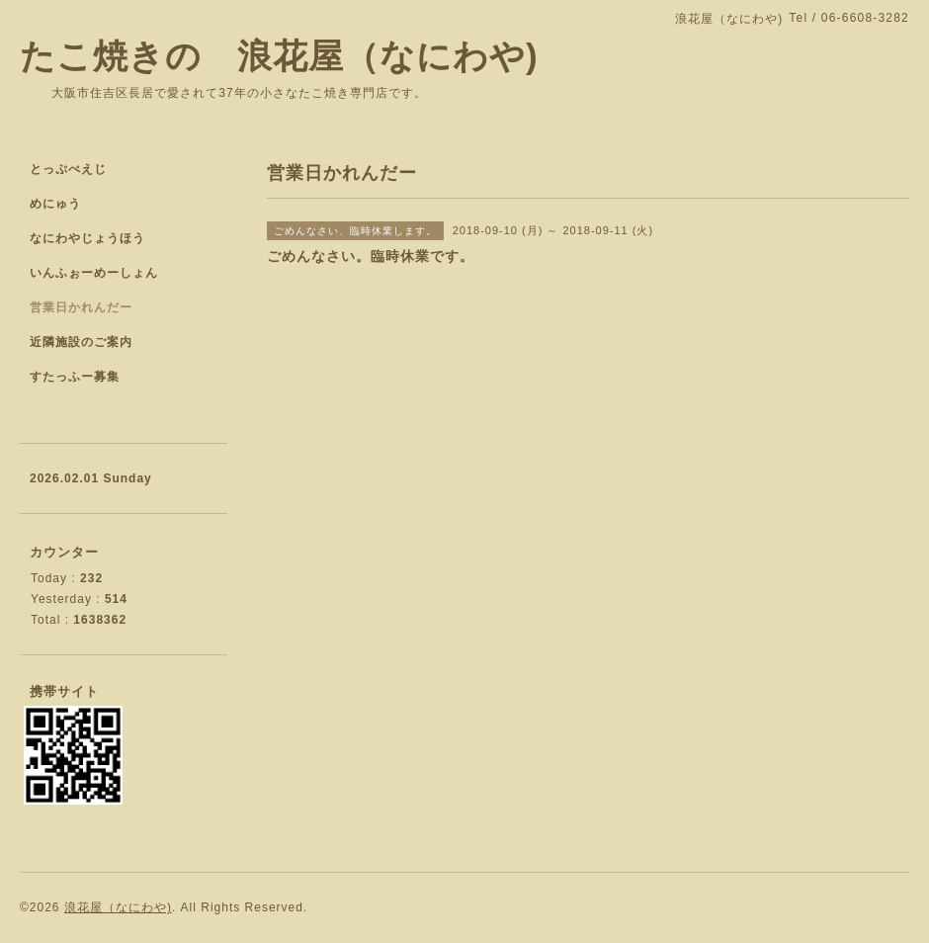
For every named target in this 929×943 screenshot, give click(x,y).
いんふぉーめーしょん (94, 273)
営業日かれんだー (81, 307)
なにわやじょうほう (87, 238)
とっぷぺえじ (68, 169)
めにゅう (55, 204)
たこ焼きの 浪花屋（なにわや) (279, 56)
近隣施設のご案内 (81, 342)
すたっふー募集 (75, 377)
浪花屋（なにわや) (118, 907)
